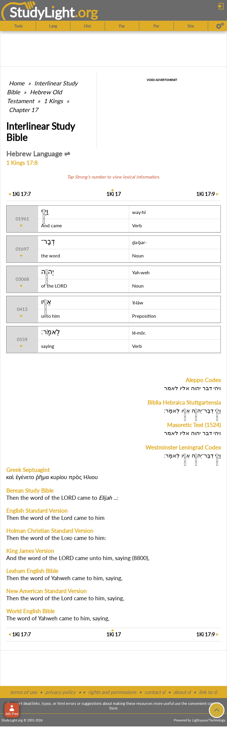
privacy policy (60, 692)
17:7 (21, 194)
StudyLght (42, 12)
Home (17, 83)
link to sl (208, 692)
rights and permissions (112, 692)
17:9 (205, 194)
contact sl (155, 692)
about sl (182, 692)
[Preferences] (220, 26)
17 (113, 194)
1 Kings (53, 100)
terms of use (23, 692)
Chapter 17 (23, 109)
